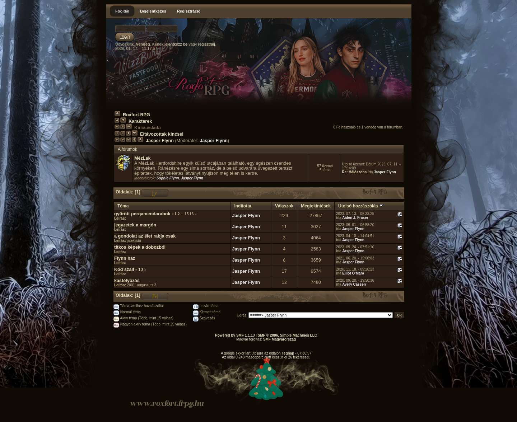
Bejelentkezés (153, 11)
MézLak (142, 158)
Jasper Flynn (160, 140)
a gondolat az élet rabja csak (145, 236)
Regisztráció (188, 11)
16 (192, 214)
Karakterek (140, 121)
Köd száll (124, 269)
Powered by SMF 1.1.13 (235, 335)
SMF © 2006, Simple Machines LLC (287, 335)
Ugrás (242, 315)
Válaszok (284, 205)
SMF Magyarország (279, 339)
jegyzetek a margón (135, 225)
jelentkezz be (175, 44)
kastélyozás (127, 280)
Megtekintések (316, 205)
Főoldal (122, 11)
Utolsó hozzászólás (360, 205)
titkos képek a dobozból (140, 247)
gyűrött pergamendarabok (142, 213)
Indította (242, 205)
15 (186, 214)
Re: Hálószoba (354, 172)
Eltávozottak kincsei (161, 134)
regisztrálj (206, 44)
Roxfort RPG (136, 114)
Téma (123, 205)
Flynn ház (124, 258)
